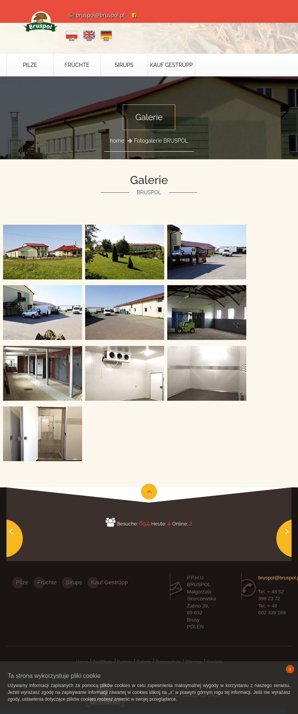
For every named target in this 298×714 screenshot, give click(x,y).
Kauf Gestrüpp (171, 65)
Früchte (77, 65)
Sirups (124, 65)
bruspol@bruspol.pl (94, 15)
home (117, 141)
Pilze (30, 65)
